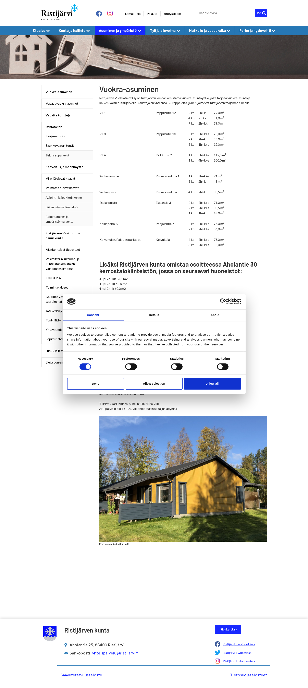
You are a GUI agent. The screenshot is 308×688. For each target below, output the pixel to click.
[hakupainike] (261, 13)
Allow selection (154, 383)
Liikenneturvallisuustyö (62, 207)
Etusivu (41, 30)
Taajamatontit (55, 136)
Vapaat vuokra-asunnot (62, 103)
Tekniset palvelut (57, 155)
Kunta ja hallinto (74, 30)
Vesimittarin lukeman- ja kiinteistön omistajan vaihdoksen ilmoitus (62, 263)
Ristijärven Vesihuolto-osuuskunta (63, 235)
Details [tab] (154, 315)
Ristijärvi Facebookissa (239, 644)
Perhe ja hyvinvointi (257, 30)
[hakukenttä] (230, 13)
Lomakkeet (133, 13)
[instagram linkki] (110, 13)
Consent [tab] (93, 315)
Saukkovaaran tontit (60, 145)
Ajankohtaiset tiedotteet (63, 249)
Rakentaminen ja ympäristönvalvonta (59, 219)
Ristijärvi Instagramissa (239, 661)
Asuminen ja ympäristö (120, 30)
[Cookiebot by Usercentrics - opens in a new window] (223, 301)
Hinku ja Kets (55, 351)
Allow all (212, 383)
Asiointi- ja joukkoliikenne (64, 197)
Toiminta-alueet (57, 287)
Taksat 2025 (54, 278)
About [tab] (215, 315)
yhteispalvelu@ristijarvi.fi (115, 652)
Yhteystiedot (172, 13)
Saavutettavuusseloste (81, 674)
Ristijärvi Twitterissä (237, 652)
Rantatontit (54, 127)
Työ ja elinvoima (165, 30)
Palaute (152, 13)
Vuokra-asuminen (59, 92)
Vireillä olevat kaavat (60, 178)
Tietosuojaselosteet (248, 674)
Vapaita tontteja (58, 115)
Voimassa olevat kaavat (62, 188)
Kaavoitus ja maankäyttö (65, 167)
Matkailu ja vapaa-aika (210, 30)
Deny (95, 383)
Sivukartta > (228, 629)
